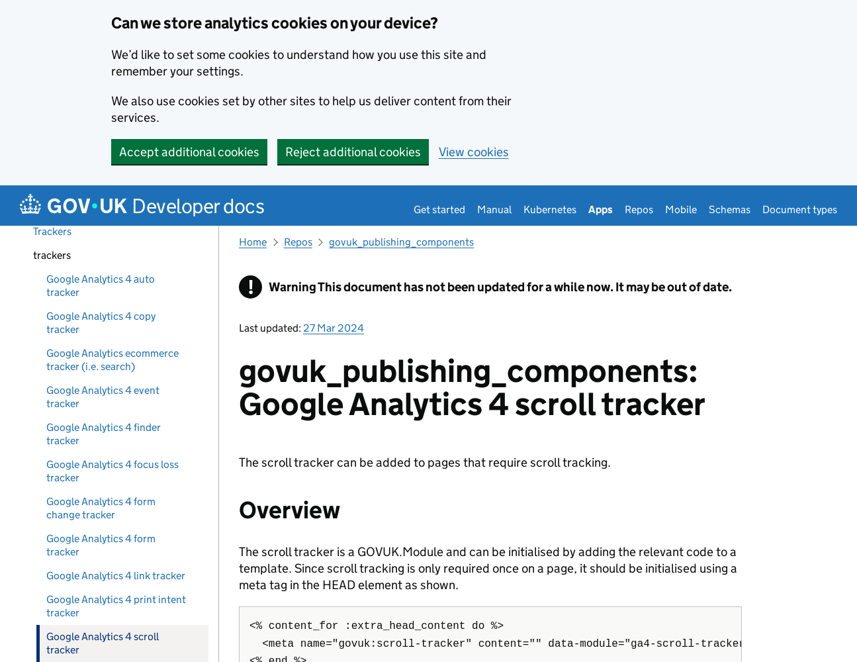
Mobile (681, 209)
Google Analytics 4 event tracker (102, 397)
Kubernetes (549, 209)
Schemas (729, 209)
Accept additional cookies (189, 152)
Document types (799, 209)
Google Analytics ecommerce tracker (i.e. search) (112, 360)
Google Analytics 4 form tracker (101, 545)
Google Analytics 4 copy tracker (101, 323)
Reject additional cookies (353, 152)
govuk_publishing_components (401, 242)
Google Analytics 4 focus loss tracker (112, 471)
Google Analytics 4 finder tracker (103, 434)
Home (253, 242)
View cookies (474, 152)
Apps (600, 209)
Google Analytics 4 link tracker (115, 575)
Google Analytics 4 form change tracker (101, 508)
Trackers (52, 231)
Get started (439, 209)
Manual (494, 209)
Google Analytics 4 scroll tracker (102, 643)
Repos (639, 209)
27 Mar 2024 (333, 328)
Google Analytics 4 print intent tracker (116, 606)
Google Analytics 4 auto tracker (100, 286)
